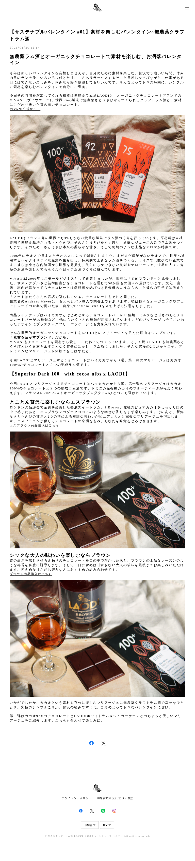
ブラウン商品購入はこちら (31, 574)
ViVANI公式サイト (25, 109)
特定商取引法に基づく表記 (115, 798)
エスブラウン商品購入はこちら (34, 425)
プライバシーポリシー (76, 798)
